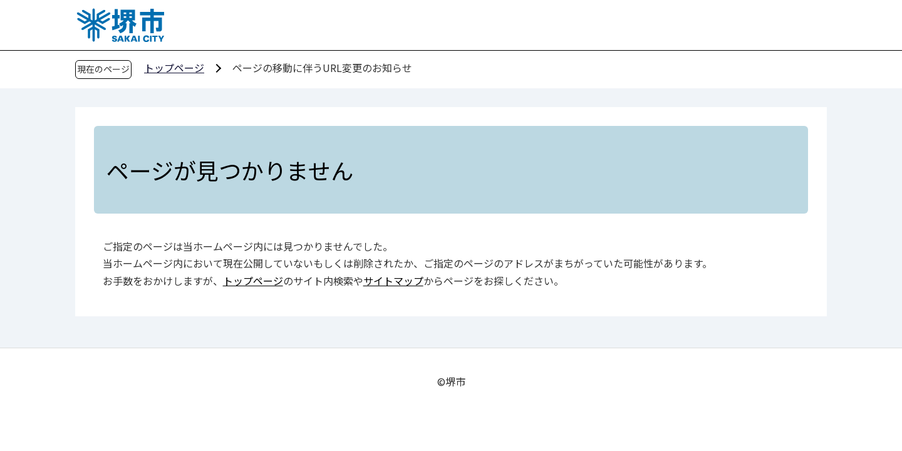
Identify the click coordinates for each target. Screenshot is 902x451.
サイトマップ (393, 280)
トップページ (174, 67)
